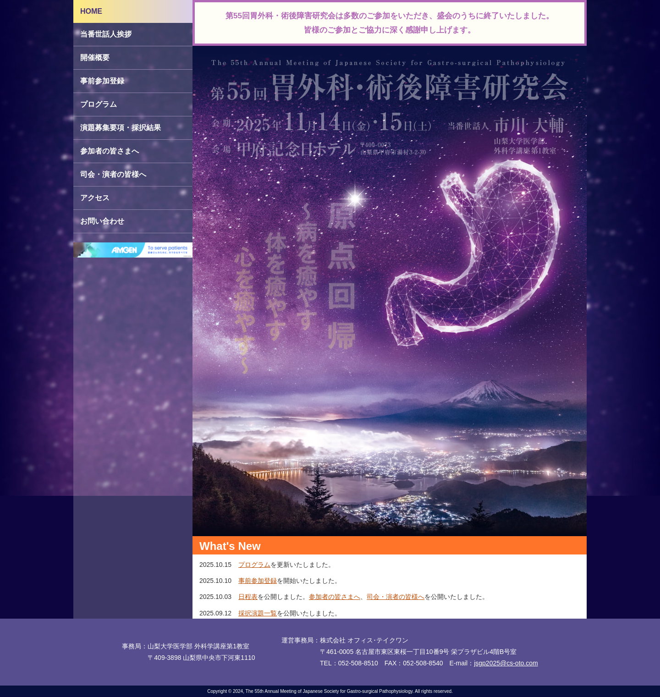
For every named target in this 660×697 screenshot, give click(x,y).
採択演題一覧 (257, 613)
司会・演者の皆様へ (113, 174)
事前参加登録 (102, 81)
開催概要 (95, 57)
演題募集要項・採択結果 (120, 128)
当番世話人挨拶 (106, 34)
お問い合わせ (102, 221)
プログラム (98, 104)
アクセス (95, 198)
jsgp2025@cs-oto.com (506, 663)
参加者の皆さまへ (109, 151)
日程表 (248, 596)
